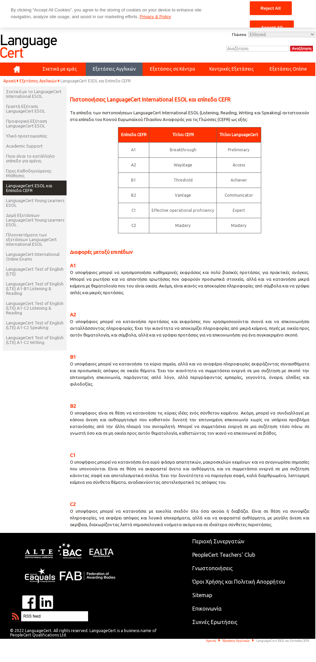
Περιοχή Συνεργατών (218, 541)
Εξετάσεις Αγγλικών (38, 81)
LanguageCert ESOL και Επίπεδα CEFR (29, 188)
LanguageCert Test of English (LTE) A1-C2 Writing (35, 340)
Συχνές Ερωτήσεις (214, 622)
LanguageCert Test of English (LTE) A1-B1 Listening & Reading (35, 288)
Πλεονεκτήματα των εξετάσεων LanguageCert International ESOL (31, 239)
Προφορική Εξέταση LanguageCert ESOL (26, 123)
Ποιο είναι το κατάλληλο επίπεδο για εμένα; (30, 158)
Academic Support (24, 146)
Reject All (271, 7)
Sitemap (202, 595)
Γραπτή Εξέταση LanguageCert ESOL (25, 108)
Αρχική (9, 81)
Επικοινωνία (207, 609)
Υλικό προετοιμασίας (26, 135)
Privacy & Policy (155, 16)
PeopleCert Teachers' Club (223, 555)
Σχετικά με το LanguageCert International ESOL (34, 94)
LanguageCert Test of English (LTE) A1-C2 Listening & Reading (35, 308)
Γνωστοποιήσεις (212, 568)
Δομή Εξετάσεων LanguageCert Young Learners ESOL (35, 220)
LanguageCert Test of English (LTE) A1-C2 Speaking (35, 325)
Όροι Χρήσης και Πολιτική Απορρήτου (238, 582)
